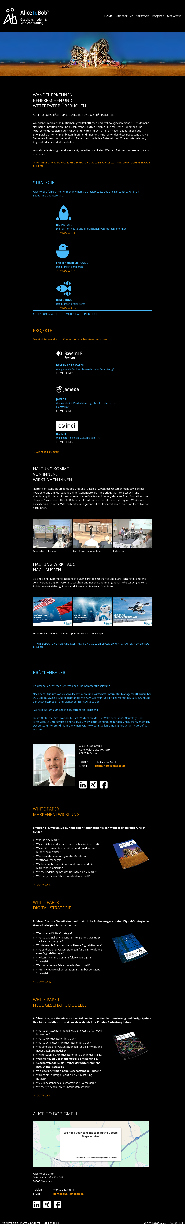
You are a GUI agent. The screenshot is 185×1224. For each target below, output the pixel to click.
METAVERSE (174, 16)
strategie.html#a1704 (92, 314)
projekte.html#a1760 (92, 452)
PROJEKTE (158, 16)
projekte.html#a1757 (92, 442)
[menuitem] (108, 16)
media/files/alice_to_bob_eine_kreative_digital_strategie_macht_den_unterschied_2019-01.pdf (69, 982)
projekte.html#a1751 (92, 373)
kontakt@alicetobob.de (110, 765)
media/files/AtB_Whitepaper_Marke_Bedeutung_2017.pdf (69, 884)
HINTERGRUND (124, 16)
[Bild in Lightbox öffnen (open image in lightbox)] (52, 533)
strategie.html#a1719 (92, 270)
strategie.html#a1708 (92, 233)
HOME (108, 16)
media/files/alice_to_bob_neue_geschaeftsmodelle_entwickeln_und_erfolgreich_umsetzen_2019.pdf (69, 1095)
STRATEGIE (142, 16)
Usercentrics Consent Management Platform (96, 1157)
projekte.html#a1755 (92, 411)
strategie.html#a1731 (92, 308)
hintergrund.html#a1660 (92, 164)
